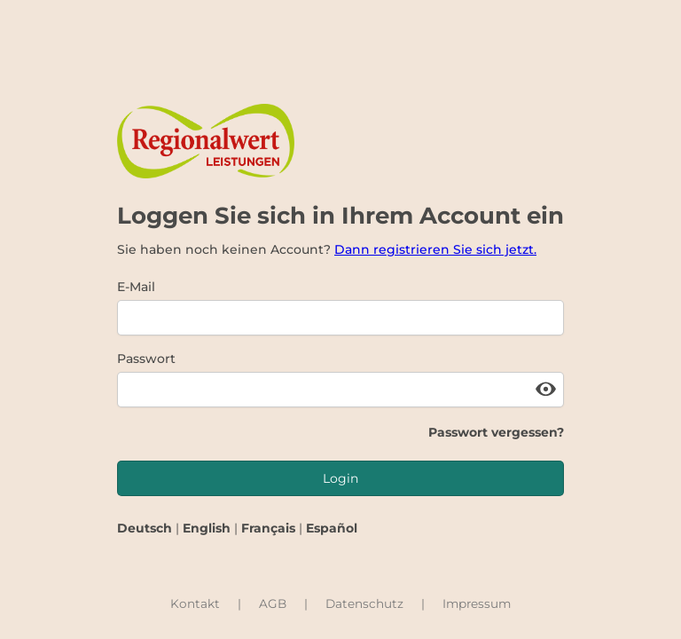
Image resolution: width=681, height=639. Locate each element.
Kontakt (195, 603)
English (207, 528)
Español (331, 528)
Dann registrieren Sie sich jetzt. (435, 249)
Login (340, 478)
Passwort (146, 359)
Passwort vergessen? (496, 432)
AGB (272, 603)
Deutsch (144, 528)
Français (268, 528)
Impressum (476, 603)
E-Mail (136, 287)
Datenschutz (364, 603)
